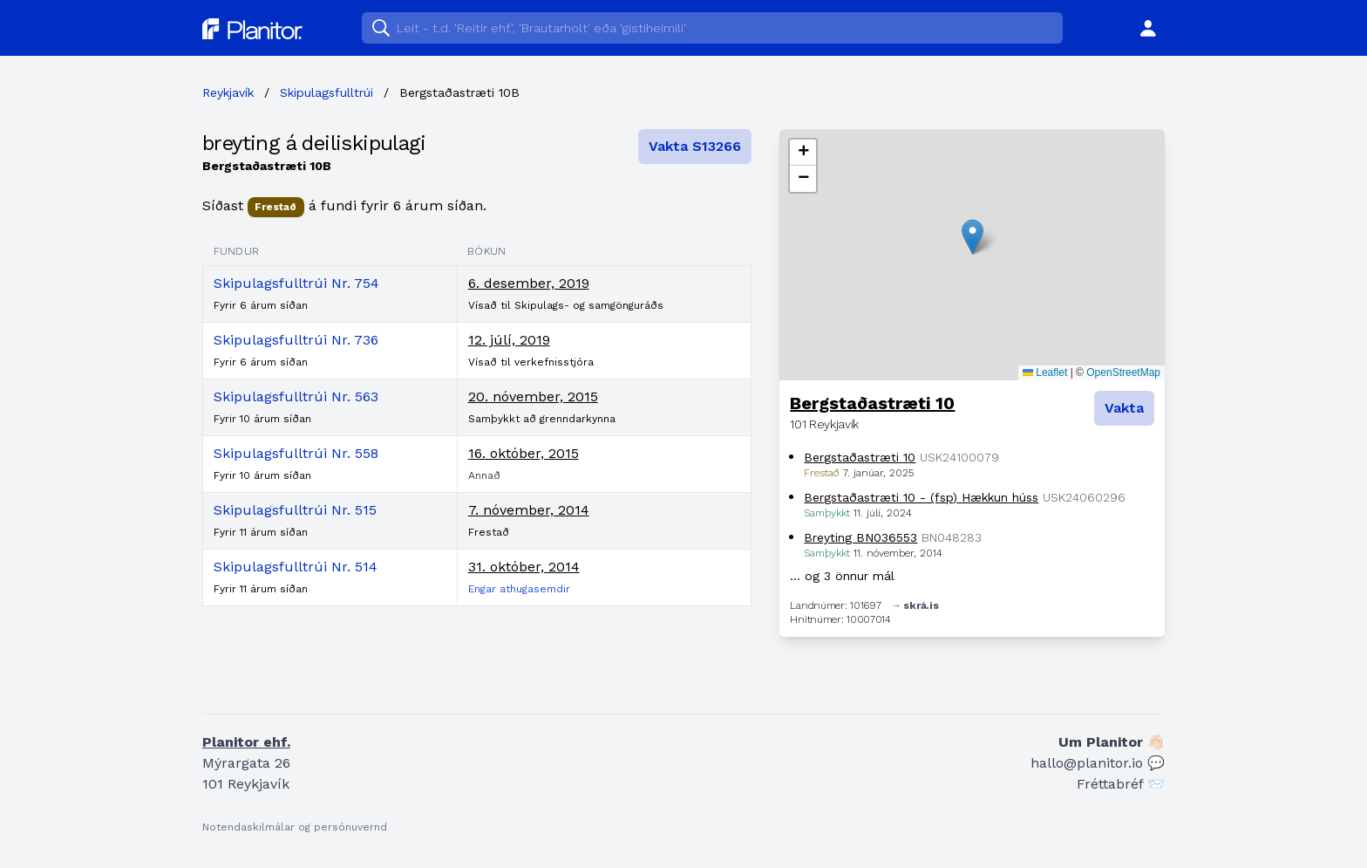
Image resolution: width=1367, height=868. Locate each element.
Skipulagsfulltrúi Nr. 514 (295, 566)
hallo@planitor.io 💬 (1097, 763)
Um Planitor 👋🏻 (1111, 742)
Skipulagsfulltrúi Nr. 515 (295, 510)
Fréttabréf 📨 (1121, 784)
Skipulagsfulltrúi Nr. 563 (296, 396)
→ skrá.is (914, 605)
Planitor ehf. (246, 742)
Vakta (1124, 408)
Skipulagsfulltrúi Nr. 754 (296, 283)
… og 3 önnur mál (842, 576)
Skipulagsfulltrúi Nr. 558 (296, 453)
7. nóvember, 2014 (528, 510)
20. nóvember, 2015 (533, 396)
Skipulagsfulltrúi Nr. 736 (296, 339)
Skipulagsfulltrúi (326, 92)
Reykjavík (228, 92)
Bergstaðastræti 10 (872, 403)
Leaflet (1045, 372)
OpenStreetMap (1123, 372)
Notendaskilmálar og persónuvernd (294, 827)
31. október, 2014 (524, 566)
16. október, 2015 (523, 453)
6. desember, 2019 (528, 283)
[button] (972, 237)
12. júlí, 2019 (509, 339)
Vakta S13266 (695, 146)
